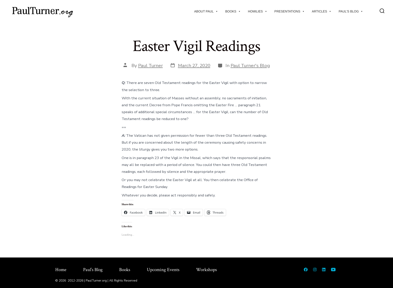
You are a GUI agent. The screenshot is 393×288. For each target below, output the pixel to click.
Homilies (257, 11)
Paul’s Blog (93, 270)
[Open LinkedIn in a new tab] (324, 270)
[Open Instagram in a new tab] (315, 270)
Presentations (289, 11)
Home (60, 270)
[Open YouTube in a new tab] (333, 270)
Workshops (206, 270)
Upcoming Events (163, 270)
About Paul (206, 11)
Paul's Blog (351, 11)
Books (233, 11)
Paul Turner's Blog (250, 65)
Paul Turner (150, 65)
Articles (322, 11)
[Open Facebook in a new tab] (306, 270)
